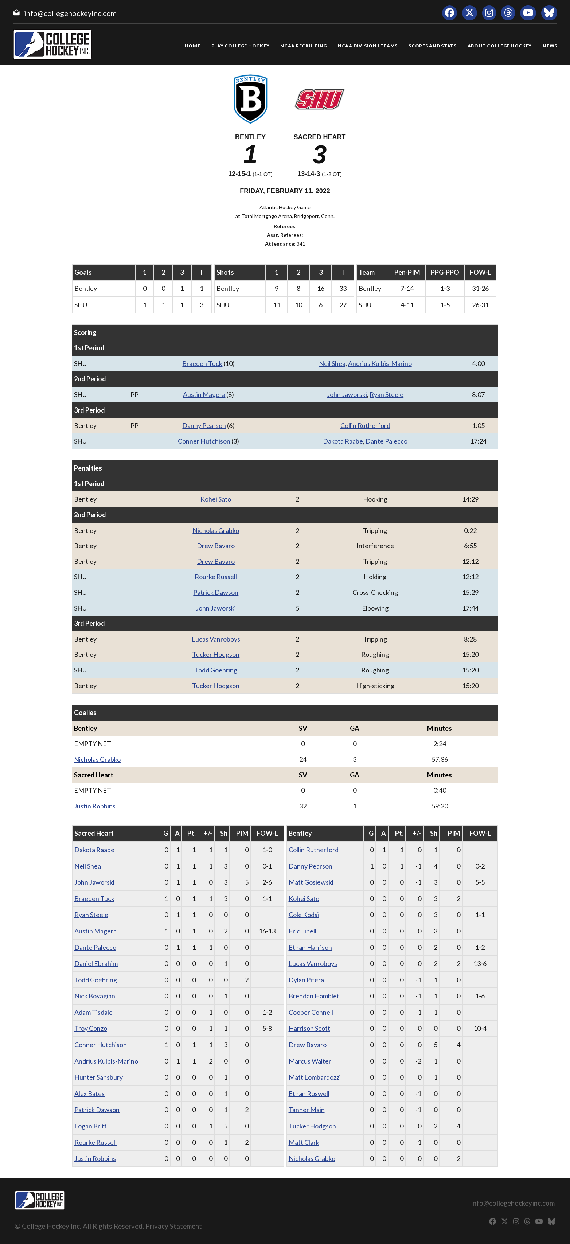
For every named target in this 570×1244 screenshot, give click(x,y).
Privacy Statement (173, 1226)
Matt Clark (304, 1142)
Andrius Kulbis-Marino (380, 363)
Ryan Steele (386, 394)
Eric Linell (302, 931)
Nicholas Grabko (215, 530)
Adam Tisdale (93, 1012)
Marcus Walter (310, 1061)
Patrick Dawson (215, 592)
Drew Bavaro (216, 546)
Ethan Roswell (309, 1093)
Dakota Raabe (343, 441)
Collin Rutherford (365, 425)
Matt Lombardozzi (315, 1077)
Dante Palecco (386, 441)
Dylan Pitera (306, 980)
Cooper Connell (311, 1012)
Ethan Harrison (310, 947)
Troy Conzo (90, 1028)
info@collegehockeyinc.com (70, 13)
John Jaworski (347, 394)
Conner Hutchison (204, 441)
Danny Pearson (204, 425)
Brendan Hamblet (314, 996)
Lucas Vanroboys (216, 639)
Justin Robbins (95, 806)
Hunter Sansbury (98, 1077)
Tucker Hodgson (215, 654)
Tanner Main (307, 1109)
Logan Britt (90, 1126)
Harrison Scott (309, 1028)
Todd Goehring (216, 670)
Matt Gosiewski (311, 882)
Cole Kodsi (304, 914)
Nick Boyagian (94, 996)
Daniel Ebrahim (96, 963)
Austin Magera (204, 394)
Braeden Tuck (202, 363)
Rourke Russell (216, 577)
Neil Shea (332, 363)
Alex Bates (89, 1093)
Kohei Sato (215, 499)
